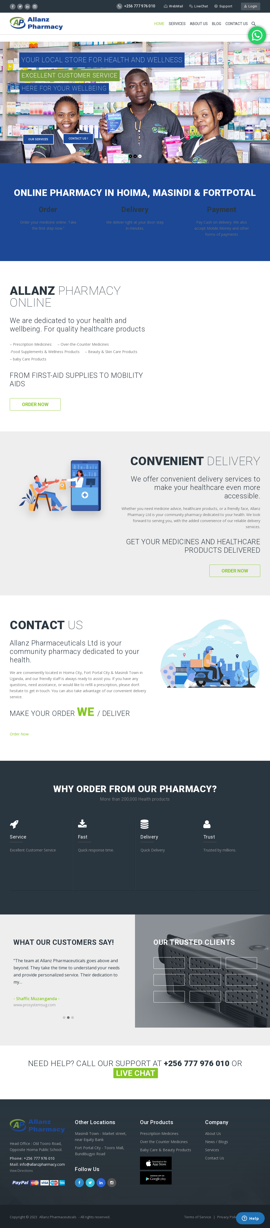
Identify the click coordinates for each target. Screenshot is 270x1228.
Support (223, 6)
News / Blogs (216, 1141)
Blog (216, 24)
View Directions (21, 1170)
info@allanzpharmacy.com (42, 1164)
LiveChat (198, 6)
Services (177, 24)
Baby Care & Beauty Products (165, 1149)
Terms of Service (198, 1217)
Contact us (236, 24)
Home (159, 24)
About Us (199, 24)
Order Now (35, 404)
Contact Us (214, 1157)
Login (250, 6)
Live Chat (136, 1073)
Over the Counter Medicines (164, 1141)
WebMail (173, 6)
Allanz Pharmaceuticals (57, 1217)
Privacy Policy (228, 1217)
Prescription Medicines (159, 1133)
